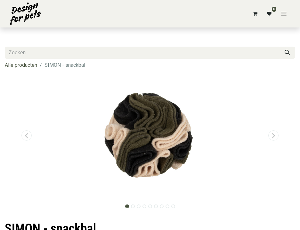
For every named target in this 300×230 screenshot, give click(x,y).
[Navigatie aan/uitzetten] (284, 13)
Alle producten (21, 65)
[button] (26, 135)
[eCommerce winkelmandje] (255, 13)
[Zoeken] (287, 53)
